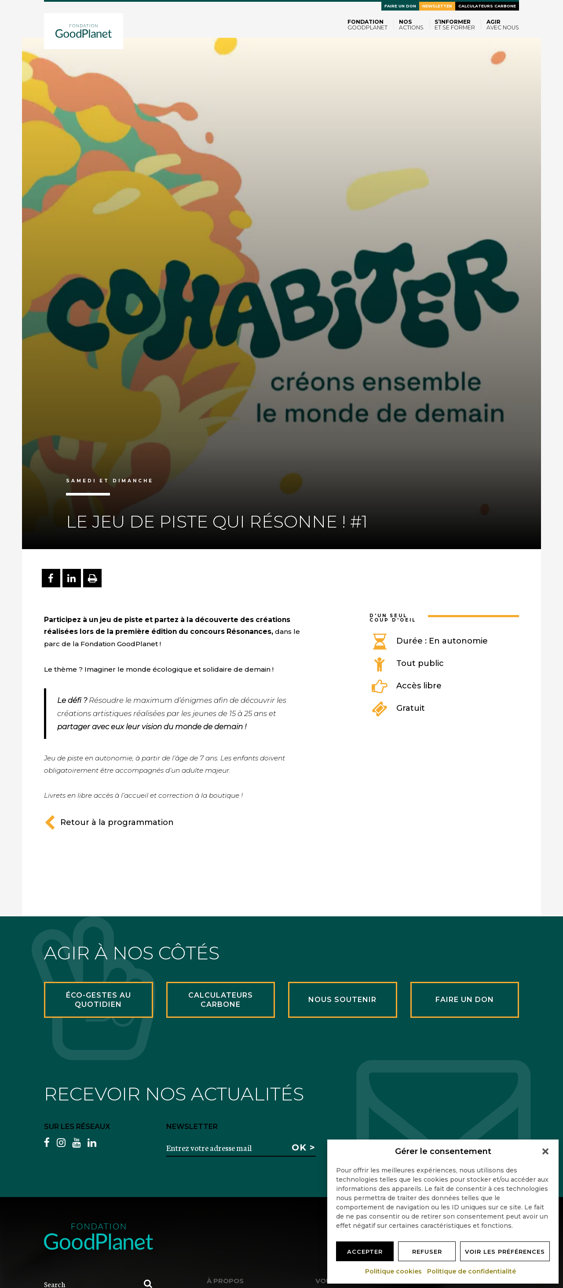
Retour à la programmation (109, 822)
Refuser (427, 1251)
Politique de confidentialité (472, 1271)
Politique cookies (394, 1271)
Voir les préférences (505, 1251)
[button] (545, 1151)
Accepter (365, 1251)
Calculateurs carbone (487, 6)
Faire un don (400, 6)
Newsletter (437, 6)
